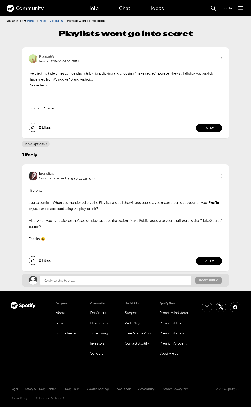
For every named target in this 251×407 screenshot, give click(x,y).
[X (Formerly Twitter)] (221, 307)
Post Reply (208, 280)
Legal (14, 389)
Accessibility (146, 389)
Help (93, 8)
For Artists (98, 312)
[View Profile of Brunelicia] (46, 173)
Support (131, 312)
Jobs (59, 323)
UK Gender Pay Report (49, 398)
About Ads (124, 389)
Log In (227, 8)
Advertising (99, 333)
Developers (99, 323)
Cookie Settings (98, 389)
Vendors (96, 353)
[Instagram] (207, 307)
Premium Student (173, 343)
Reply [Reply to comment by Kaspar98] (209, 128)
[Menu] (240, 8)
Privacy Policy (71, 389)
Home (31, 20)
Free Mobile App (138, 333)
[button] (221, 58)
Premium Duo (170, 323)
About (60, 312)
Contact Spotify (137, 343)
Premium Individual (174, 312)
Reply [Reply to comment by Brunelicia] (209, 261)
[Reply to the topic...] (115, 280)
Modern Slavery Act (174, 389)
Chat (124, 8)
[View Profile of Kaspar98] (46, 56)
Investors (97, 343)
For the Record (67, 333)
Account (49, 108)
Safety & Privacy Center (40, 389)
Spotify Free (169, 353)
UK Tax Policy (19, 398)
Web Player (134, 323)
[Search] (213, 8)
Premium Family (172, 333)
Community (25, 8)
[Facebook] (235, 307)
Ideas (157, 8)
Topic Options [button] (34, 144)
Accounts (56, 20)
